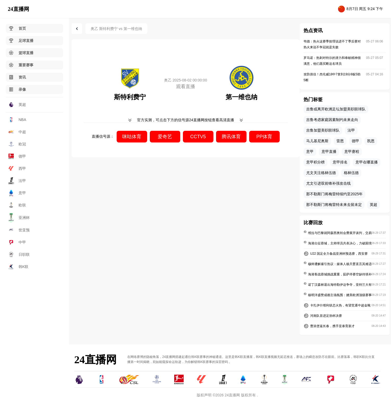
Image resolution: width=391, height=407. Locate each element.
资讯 (17, 77)
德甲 (17, 156)
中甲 (17, 242)
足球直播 (20, 40)
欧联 (17, 205)
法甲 (17, 180)
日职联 (19, 254)
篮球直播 (20, 52)
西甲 (17, 168)
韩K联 (18, 266)
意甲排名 (340, 162)
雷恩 (340, 141)
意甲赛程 (351, 151)
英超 (17, 104)
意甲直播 (329, 151)
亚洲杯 (19, 217)
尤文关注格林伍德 (321, 173)
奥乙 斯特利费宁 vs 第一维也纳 (116, 29)
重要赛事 (20, 65)
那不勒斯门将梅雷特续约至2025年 (334, 194)
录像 (17, 89)
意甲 (17, 193)
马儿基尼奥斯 (317, 141)
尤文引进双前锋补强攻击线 (328, 183)
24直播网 (18, 9)
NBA (17, 119)
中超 (17, 132)
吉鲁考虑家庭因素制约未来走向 (332, 120)
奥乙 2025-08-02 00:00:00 (185, 80)
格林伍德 (351, 173)
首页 (17, 28)
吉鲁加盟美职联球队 (323, 130)
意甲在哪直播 (366, 162)
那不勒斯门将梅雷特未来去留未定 (334, 204)
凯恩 (371, 141)
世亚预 (19, 230)
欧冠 (17, 144)
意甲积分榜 (315, 162)
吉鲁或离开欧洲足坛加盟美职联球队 (336, 109)
